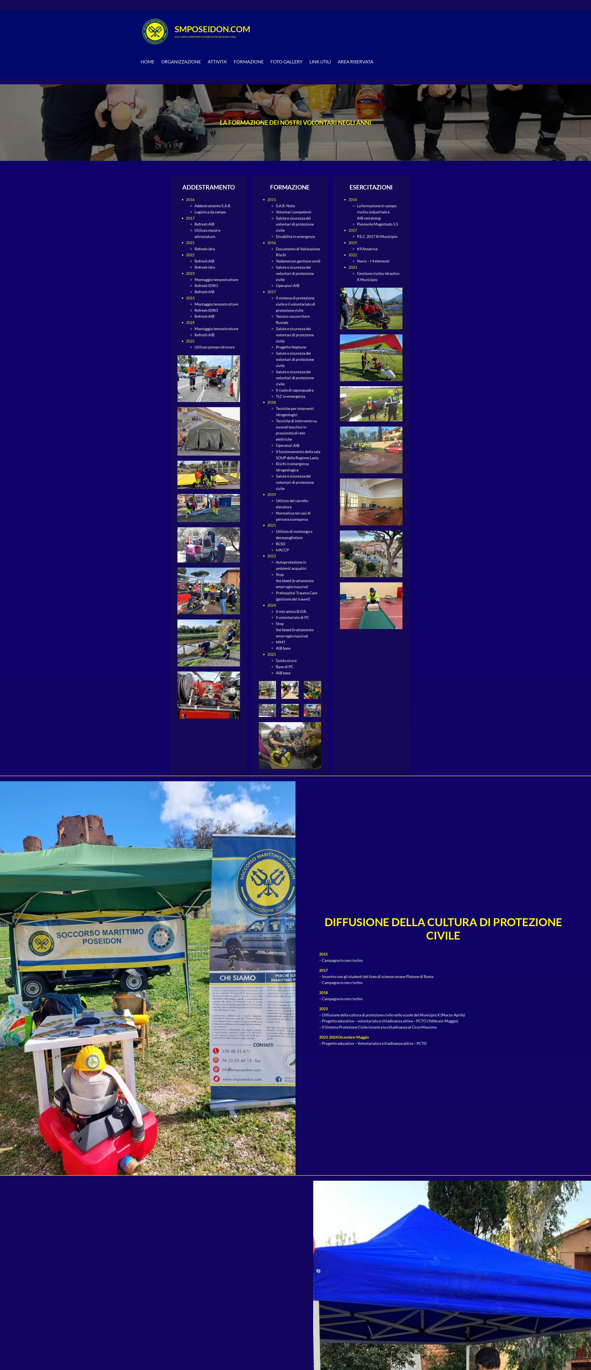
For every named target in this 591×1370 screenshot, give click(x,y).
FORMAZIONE (290, 187)
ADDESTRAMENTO (208, 187)
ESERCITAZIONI (371, 187)
